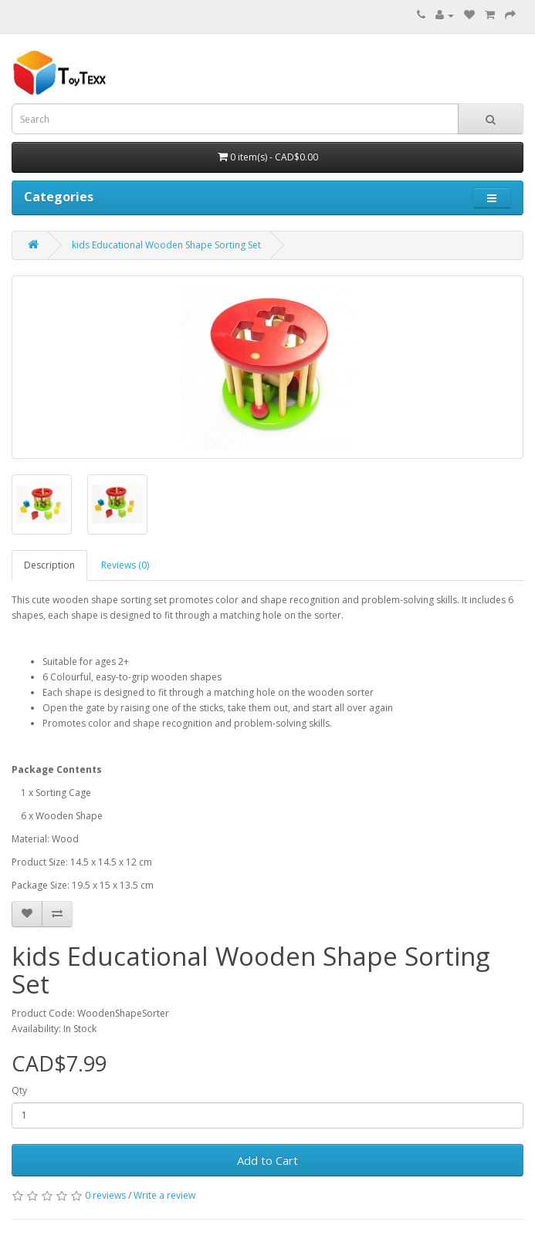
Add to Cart (267, 1160)
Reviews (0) (125, 565)
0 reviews (105, 1195)
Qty (19, 1090)
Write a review (164, 1195)
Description (49, 565)
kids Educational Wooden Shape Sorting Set (166, 244)
